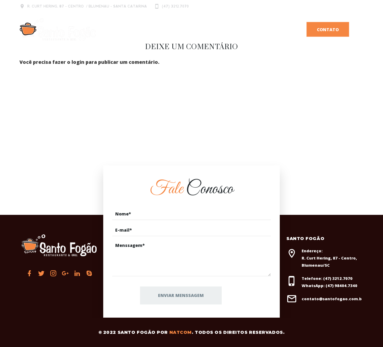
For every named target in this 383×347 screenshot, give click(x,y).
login (78, 62)
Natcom (180, 332)
